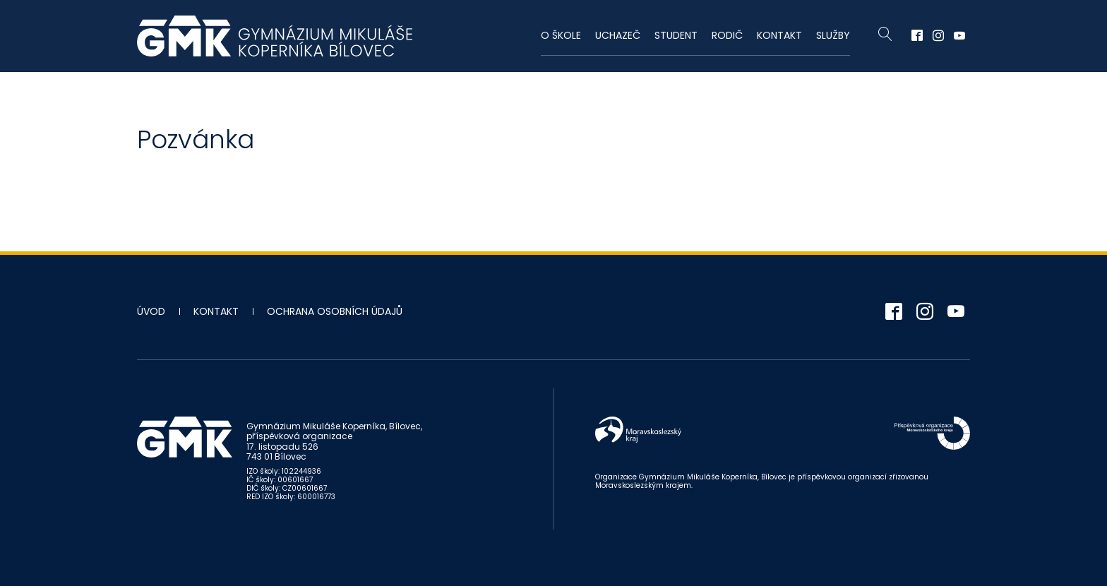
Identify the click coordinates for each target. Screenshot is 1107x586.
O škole (561, 35)
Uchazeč (617, 35)
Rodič (727, 35)
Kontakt (779, 35)
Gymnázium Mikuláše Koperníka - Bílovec (274, 36)
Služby (833, 35)
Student (676, 35)
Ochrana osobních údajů (334, 311)
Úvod (151, 311)
